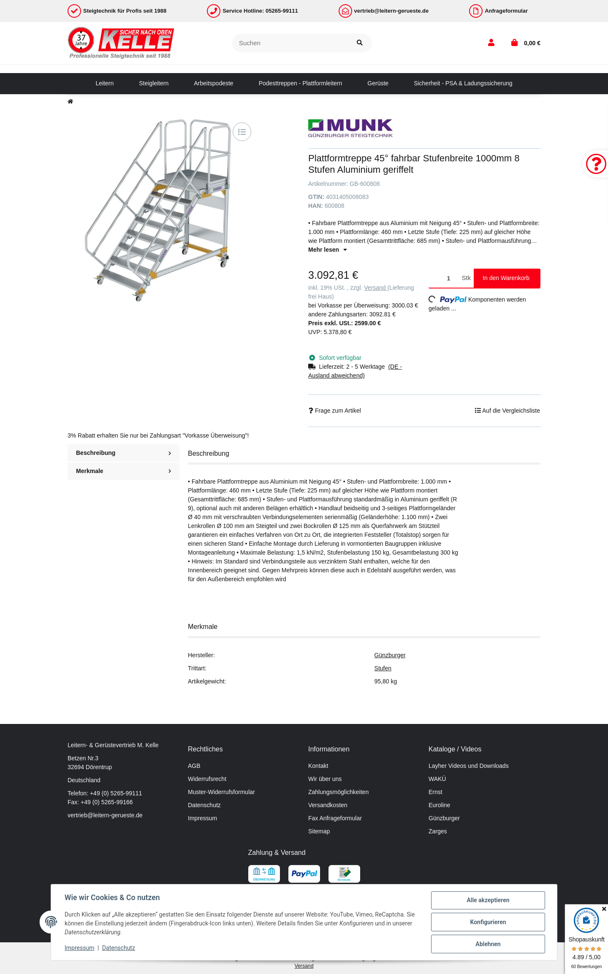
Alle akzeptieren (488, 900)
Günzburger (390, 655)
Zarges (438, 831)
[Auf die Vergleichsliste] (242, 131)
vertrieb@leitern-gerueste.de (105, 815)
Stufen (383, 668)
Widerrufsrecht (207, 778)
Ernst (435, 792)
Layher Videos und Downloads (469, 765)
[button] (491, 43)
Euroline (439, 805)
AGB (194, 765)
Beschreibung (123, 452)
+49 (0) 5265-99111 (116, 793)
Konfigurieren (488, 922)
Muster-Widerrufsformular (221, 792)
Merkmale (123, 471)
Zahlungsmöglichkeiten (338, 792)
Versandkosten (327, 805)
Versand (375, 287)
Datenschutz (204, 805)
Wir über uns (325, 778)
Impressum (202, 818)
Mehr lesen (327, 249)
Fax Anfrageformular (335, 818)
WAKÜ (437, 778)
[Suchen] (290, 43)
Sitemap (319, 831)
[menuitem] (104, 83)
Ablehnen (487, 944)
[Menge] (444, 278)
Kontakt (318, 765)
